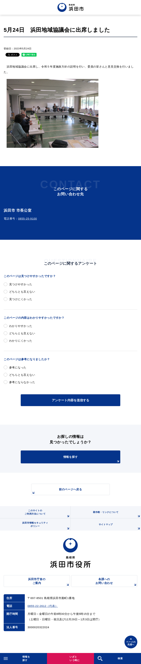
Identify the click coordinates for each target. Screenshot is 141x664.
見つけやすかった (20, 284)
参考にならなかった (22, 382)
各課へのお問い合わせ (116, 582)
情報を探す (91, 459)
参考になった (18, 367)
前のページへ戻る (56, 491)
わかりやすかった (20, 326)
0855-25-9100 (27, 218)
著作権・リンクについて (117, 514)
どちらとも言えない (22, 291)
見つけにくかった (20, 299)
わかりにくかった (20, 340)
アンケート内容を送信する (70, 400)
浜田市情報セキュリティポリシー (46, 526)
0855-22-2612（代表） (43, 605)
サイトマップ (120, 527)
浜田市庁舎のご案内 (49, 582)
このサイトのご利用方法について (47, 513)
